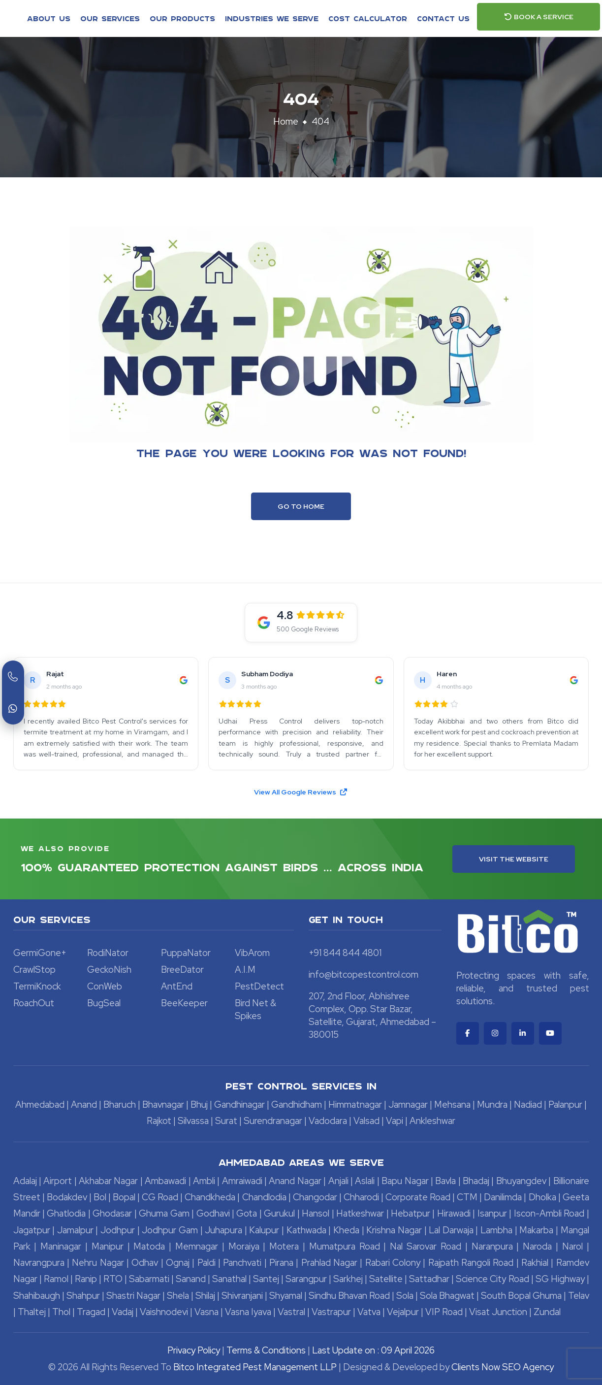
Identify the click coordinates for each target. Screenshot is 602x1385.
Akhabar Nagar (108, 1181)
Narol (572, 1246)
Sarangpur (306, 1279)
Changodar (315, 1197)
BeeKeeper (184, 1003)
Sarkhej (348, 1279)
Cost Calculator (367, 18)
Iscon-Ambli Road (549, 1213)
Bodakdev (67, 1197)
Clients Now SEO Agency (502, 1367)
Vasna (206, 1312)
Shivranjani (242, 1295)
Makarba (536, 1230)
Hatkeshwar (360, 1213)
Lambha (496, 1230)
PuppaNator (186, 953)
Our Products (182, 18)
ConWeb (104, 986)
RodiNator (107, 953)
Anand (84, 1104)
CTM (467, 1197)
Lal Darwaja (451, 1230)
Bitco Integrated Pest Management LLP (256, 1367)
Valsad (366, 1121)
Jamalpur (75, 1230)
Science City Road (492, 1279)
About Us (48, 18)
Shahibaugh (36, 1295)
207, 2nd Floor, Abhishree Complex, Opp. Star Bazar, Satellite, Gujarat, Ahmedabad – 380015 (372, 1015)
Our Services (110, 18)
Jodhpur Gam (170, 1230)
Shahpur (83, 1295)
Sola (404, 1295)
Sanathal (229, 1279)
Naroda (537, 1246)
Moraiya (243, 1246)
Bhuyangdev (521, 1181)
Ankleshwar (432, 1121)
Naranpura (492, 1246)
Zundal (547, 1312)
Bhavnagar (163, 1104)
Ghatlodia (66, 1213)
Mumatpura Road (344, 1246)
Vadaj (122, 1312)
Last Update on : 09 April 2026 (373, 1350)
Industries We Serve (271, 18)
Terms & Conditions (266, 1350)
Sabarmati (149, 1279)
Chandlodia (264, 1197)
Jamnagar (408, 1104)
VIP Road (444, 1312)
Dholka (542, 1197)
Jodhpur (117, 1230)
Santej (266, 1279)
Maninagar (60, 1246)
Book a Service (538, 16)
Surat (226, 1121)
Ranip (86, 1279)
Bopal (124, 1197)
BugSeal (104, 1003)
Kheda (346, 1230)
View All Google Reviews (301, 792)
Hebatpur (410, 1213)
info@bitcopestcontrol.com (363, 974)
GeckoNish (109, 969)
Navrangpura (38, 1262)
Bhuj (199, 1104)
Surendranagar (273, 1121)
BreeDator (182, 969)
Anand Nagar (295, 1181)
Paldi (206, 1262)
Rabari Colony (392, 1262)
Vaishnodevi (164, 1312)
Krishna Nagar (394, 1230)
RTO (113, 1279)
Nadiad (528, 1104)
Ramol (56, 1279)
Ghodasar (112, 1213)
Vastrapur (331, 1312)
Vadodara (328, 1121)
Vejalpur (403, 1312)
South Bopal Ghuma (521, 1295)
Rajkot (159, 1121)
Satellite (386, 1279)
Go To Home (301, 506)
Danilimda (503, 1197)
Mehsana (452, 1104)
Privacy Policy (193, 1350)
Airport (57, 1181)
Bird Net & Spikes (255, 1009)
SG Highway (560, 1279)
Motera (284, 1246)
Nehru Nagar (98, 1262)
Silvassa (193, 1121)
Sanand (191, 1279)
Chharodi (361, 1197)
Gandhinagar (239, 1104)
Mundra (492, 1104)
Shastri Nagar (133, 1295)
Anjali (338, 1181)
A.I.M (245, 969)
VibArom (252, 953)
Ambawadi (165, 1181)
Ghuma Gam (164, 1213)
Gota (246, 1213)
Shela (178, 1295)
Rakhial (534, 1262)
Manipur (108, 1246)
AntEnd (176, 986)
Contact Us (443, 18)
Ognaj (178, 1262)
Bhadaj (476, 1181)
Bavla (445, 1181)
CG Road (160, 1197)
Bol (100, 1197)
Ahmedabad (39, 1104)
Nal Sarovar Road (425, 1246)
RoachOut (33, 1003)
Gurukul (279, 1213)
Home (285, 121)
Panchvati (242, 1262)
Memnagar (196, 1246)
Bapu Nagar (404, 1181)
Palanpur (565, 1104)
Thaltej (32, 1312)
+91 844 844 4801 (345, 953)
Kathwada (306, 1230)
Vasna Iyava (248, 1312)
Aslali (365, 1181)
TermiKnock (37, 986)
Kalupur (264, 1230)
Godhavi (213, 1213)
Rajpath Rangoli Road (471, 1262)
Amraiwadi (242, 1181)
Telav (578, 1295)
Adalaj (25, 1181)
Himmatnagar (355, 1104)
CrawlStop (34, 969)
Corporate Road (417, 1197)
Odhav (144, 1262)
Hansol (315, 1213)
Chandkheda (210, 1197)
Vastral (291, 1312)
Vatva (368, 1312)
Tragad (91, 1312)
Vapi (394, 1121)
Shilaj (205, 1295)
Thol (61, 1312)
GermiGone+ (39, 953)
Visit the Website (513, 859)
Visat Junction (498, 1312)
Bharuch (119, 1104)
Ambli (204, 1181)
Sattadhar (429, 1279)
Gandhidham (296, 1104)
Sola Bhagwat (447, 1295)
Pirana (281, 1262)
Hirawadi (454, 1213)
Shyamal (285, 1295)
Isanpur (492, 1213)
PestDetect (259, 986)
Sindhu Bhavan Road (349, 1295)
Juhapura (223, 1230)
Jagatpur (31, 1230)
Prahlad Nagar (329, 1262)
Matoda (149, 1246)
